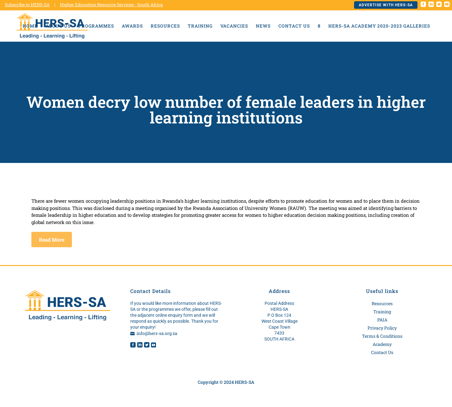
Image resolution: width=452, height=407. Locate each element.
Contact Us (382, 352)
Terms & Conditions (382, 336)
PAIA (382, 320)
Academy (382, 344)
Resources (382, 303)
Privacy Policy (382, 328)
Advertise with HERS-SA (386, 5)
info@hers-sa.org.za (157, 333)
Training (382, 312)
